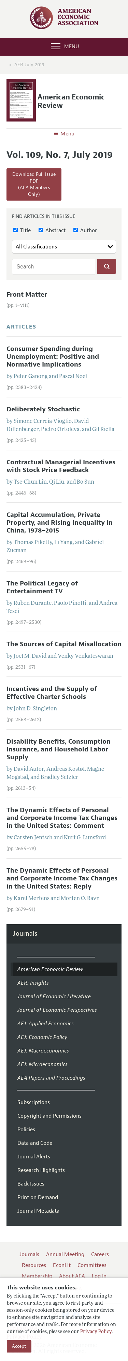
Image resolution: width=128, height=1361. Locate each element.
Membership (37, 1276)
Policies (26, 1129)
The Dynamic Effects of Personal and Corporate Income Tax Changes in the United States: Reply (61, 878)
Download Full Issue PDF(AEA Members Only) (34, 184)
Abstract (52, 230)
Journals (25, 934)
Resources (34, 1265)
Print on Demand (37, 1197)
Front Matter (26, 295)
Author (85, 230)
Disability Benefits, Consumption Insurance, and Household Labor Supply (58, 749)
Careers (100, 1254)
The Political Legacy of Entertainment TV (42, 587)
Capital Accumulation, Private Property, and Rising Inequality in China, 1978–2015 (59, 523)
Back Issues (30, 1183)
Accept (19, 1346)
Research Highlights (41, 1170)
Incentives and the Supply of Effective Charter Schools (51, 693)
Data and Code (34, 1143)
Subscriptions (33, 1102)
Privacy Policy (96, 1332)
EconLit (62, 1265)
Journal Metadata (38, 1211)
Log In (99, 1276)
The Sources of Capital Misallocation (64, 644)
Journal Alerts (33, 1156)
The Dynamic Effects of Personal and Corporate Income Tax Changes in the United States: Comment (61, 818)
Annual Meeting (65, 1254)
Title (22, 230)
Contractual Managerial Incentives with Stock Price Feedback (60, 466)
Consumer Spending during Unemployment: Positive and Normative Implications (52, 357)
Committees (91, 1265)
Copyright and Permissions (49, 1116)
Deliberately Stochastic (43, 409)
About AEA (72, 1276)
